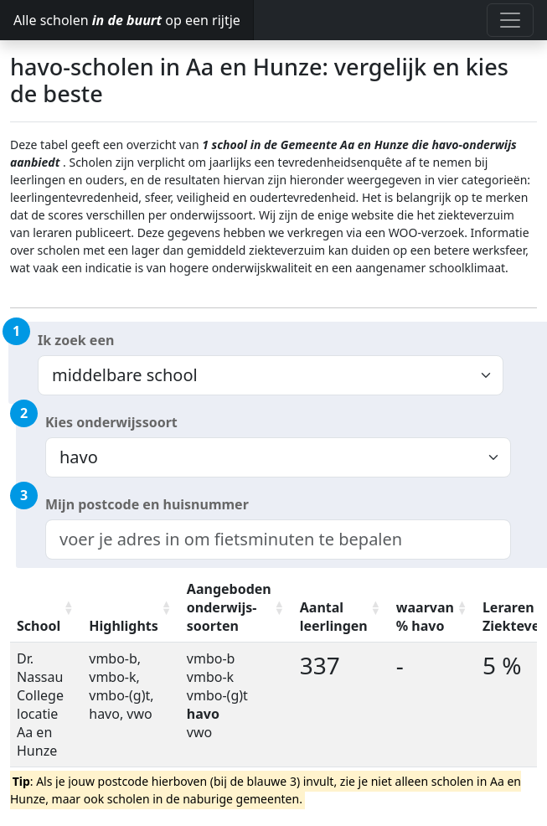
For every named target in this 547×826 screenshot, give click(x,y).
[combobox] (278, 539)
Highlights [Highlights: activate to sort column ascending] (123, 626)
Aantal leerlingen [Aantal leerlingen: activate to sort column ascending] (334, 616)
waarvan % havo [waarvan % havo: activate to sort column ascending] (425, 616)
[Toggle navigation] (510, 20)
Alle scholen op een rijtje (126, 20)
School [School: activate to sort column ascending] (38, 626)
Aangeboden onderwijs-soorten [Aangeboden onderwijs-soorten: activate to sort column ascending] (229, 607)
